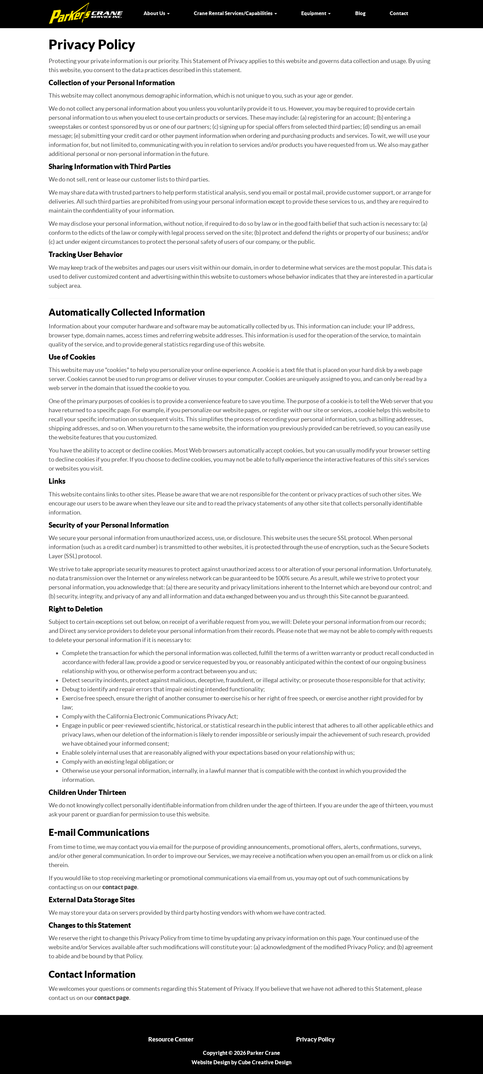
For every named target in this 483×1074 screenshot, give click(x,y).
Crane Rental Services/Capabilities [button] (235, 13)
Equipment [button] (316, 13)
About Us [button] (157, 13)
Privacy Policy (315, 1039)
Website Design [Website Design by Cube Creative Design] (211, 1062)
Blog (360, 13)
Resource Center (171, 1039)
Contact (399, 13)
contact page (119, 887)
